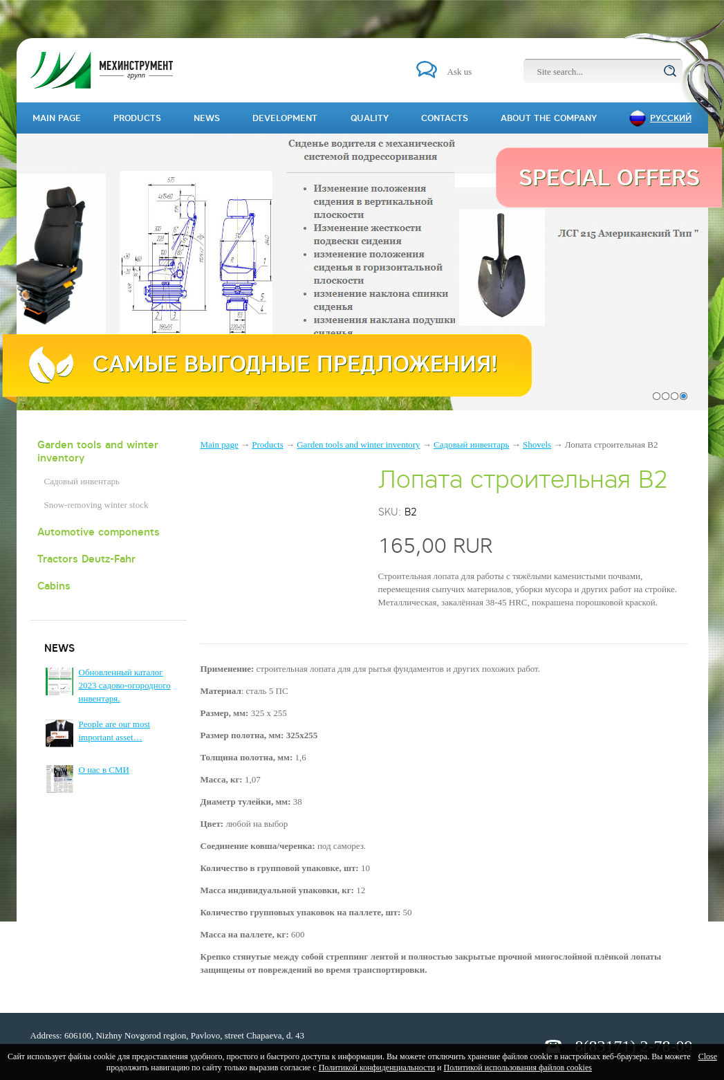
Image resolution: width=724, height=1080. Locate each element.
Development (284, 118)
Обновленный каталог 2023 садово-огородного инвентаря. (125, 685)
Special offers (609, 177)
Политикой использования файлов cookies (517, 1067)
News (207, 118)
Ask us (459, 71)
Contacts (444, 118)
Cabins (54, 585)
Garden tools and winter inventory (97, 451)
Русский (670, 118)
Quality (370, 118)
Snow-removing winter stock (96, 505)
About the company (549, 118)
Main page (220, 444)
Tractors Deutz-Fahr (86, 558)
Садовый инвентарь (82, 481)
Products (268, 444)
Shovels (537, 444)
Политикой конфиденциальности (377, 1067)
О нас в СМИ (104, 770)
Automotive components (98, 531)
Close (707, 1056)
